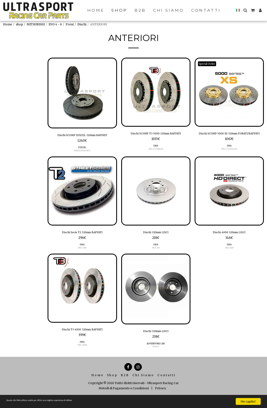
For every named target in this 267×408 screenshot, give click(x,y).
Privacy (160, 398)
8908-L (156, 357)
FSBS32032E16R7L (82, 157)
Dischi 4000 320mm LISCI (229, 240)
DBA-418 (155, 256)
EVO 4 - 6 (55, 24)
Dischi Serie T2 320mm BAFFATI (82, 240)
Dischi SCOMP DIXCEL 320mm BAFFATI (82, 139)
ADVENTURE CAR (156, 353)
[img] (82, 93)
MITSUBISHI (36, 24)
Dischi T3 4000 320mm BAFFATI (82, 339)
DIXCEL (82, 154)
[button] (245, 10)
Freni (70, 24)
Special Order (209, 64)
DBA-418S (82, 256)
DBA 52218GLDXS (229, 156)
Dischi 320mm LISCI (155, 240)
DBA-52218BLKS (155, 156)
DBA (156, 152)
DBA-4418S (82, 355)
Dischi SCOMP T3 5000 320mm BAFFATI (156, 137)
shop (19, 24)
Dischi (81, 24)
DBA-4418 (229, 256)
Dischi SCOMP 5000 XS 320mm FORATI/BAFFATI (229, 137)
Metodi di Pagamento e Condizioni (124, 398)
